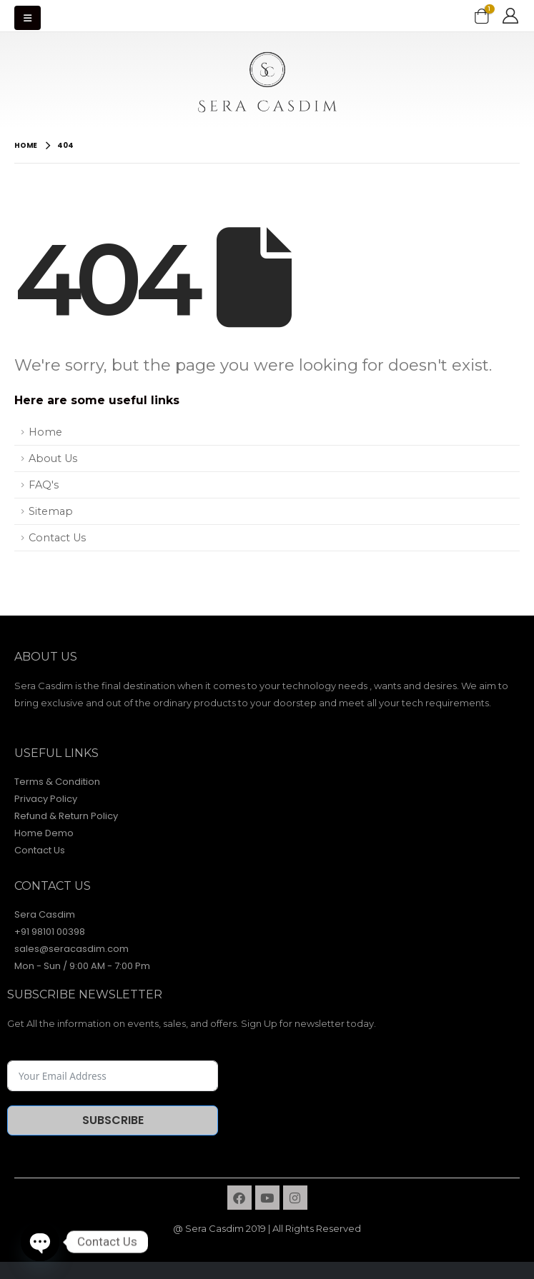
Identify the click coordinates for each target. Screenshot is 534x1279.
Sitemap (51, 511)
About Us (53, 458)
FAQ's (44, 484)
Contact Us (57, 537)
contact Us (52, 886)
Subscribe (113, 1120)
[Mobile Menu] (27, 18)
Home (45, 432)
